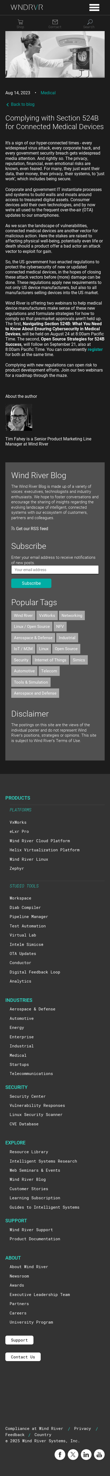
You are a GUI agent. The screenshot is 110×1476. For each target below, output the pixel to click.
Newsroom (19, 1276)
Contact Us (23, 1356)
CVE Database (24, 1123)
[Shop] (20, 24)
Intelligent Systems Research (43, 1161)
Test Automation (28, 925)
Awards (17, 1285)
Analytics (20, 981)
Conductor (20, 962)
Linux (43, 648)
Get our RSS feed (29, 528)
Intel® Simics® (26, 944)
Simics (79, 659)
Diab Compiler (25, 907)
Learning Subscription (35, 1197)
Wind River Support (31, 1229)
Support (19, 1340)
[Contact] (55, 24)
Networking (72, 615)
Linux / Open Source (32, 626)
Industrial (67, 637)
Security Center (28, 1096)
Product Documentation (35, 1238)
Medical (48, 92)
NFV (60, 626)
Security (21, 659)
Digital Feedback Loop (35, 972)
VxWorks (47, 615)
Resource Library (29, 1151)
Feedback (15, 1434)
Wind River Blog (28, 1179)
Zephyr (17, 868)
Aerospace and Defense (35, 693)
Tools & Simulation (31, 682)
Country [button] (43, 1434)
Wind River (23, 615)
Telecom (49, 670)
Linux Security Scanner (36, 1114)
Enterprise (22, 1036)
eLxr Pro (19, 831)
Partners (19, 1303)
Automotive (24, 670)
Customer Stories (29, 1188)
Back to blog (20, 104)
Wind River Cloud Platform (40, 840)
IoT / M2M (23, 648)
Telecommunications (31, 1073)
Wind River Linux (29, 859)
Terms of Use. (68, 740)
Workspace (20, 898)
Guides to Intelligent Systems (44, 1207)
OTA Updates (23, 953)
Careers (18, 1313)
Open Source (66, 648)
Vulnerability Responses (37, 1105)
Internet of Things (50, 659)
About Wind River (29, 1266)
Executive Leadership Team (40, 1294)
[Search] (90, 24)
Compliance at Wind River (34, 1428)
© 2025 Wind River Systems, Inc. (42, 1440)
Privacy (82, 1428)
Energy (17, 1027)
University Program (31, 1322)
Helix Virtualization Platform (44, 849)
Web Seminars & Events (35, 1170)
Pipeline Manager (29, 916)
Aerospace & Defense (33, 637)
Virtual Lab (23, 935)
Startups (19, 1064)
